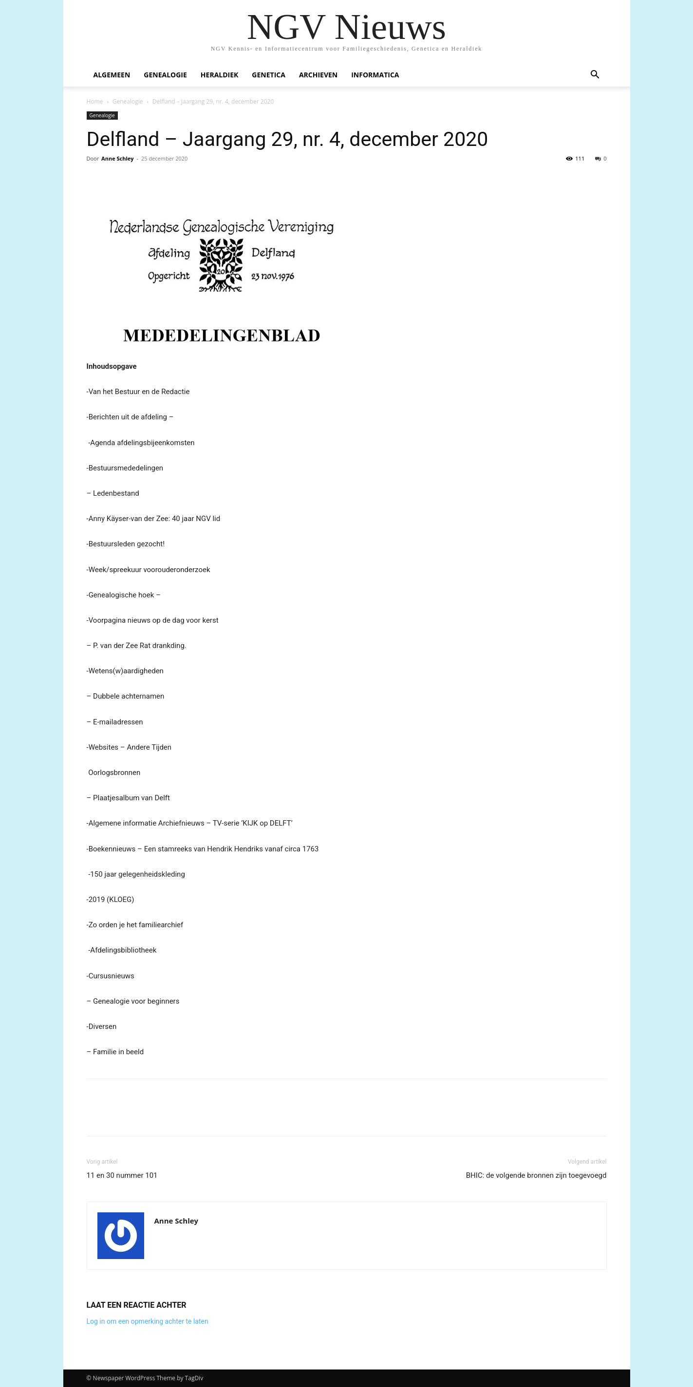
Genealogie (165, 74)
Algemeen (112, 74)
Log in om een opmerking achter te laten (147, 1321)
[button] (595, 75)
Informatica (375, 74)
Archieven (318, 74)
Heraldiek (220, 74)
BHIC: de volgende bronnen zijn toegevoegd (536, 1175)
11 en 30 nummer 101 (122, 1175)
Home (95, 101)
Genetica (268, 74)
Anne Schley (117, 158)
